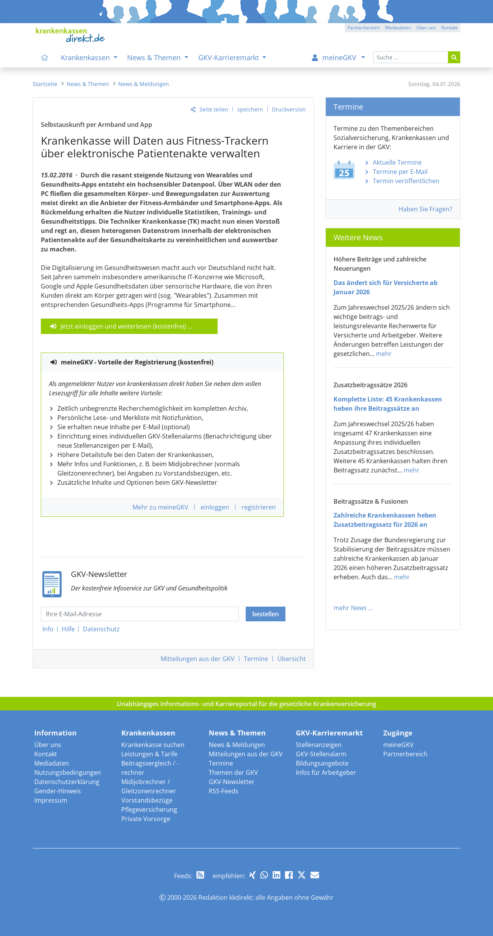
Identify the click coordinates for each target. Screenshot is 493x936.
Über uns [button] (426, 27)
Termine (256, 658)
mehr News (350, 608)
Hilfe (68, 629)
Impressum (50, 800)
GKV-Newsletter (232, 781)
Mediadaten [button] (398, 27)
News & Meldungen (237, 744)
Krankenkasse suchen (152, 744)
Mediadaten (51, 763)
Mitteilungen (198, 658)
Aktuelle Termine (397, 162)
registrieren (258, 507)
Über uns (47, 744)
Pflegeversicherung (149, 809)
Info (48, 629)
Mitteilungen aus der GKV (246, 754)
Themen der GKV (233, 772)
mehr (384, 353)
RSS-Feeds (223, 791)
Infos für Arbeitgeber (326, 772)
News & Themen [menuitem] (155, 57)
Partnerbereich (405, 754)
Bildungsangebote (322, 763)
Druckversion (289, 109)
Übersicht (291, 658)
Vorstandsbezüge (147, 800)
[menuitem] (44, 57)
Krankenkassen (148, 732)
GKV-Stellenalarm (321, 754)
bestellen (265, 614)
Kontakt (45, 754)
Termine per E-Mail (400, 171)
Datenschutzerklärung (66, 781)
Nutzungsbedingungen (67, 772)
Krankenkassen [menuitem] (86, 57)
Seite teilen (214, 109)
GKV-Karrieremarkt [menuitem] (229, 57)
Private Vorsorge (145, 819)
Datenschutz (101, 629)
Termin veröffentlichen (406, 181)
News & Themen (237, 732)
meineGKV (398, 744)
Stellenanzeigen (319, 744)
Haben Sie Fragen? (425, 209)
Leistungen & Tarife (149, 754)
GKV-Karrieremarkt (329, 732)
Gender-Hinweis (57, 791)
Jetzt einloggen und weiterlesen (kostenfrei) (123, 326)
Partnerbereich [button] (363, 27)
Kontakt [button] (449, 27)
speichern (250, 109)
